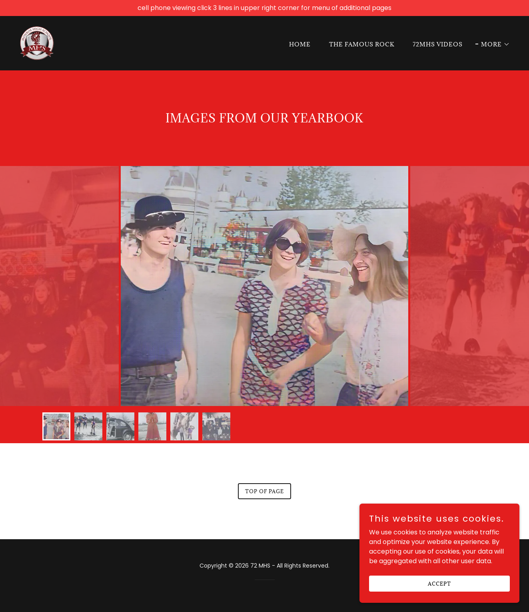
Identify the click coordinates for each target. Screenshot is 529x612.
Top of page (264, 491)
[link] (36, 42)
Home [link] (300, 44)
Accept (439, 583)
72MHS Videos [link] (438, 44)
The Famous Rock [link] (361, 44)
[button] (492, 44)
